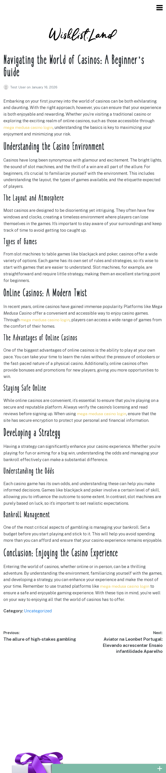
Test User (18, 87)
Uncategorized (38, 610)
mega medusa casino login (28, 127)
